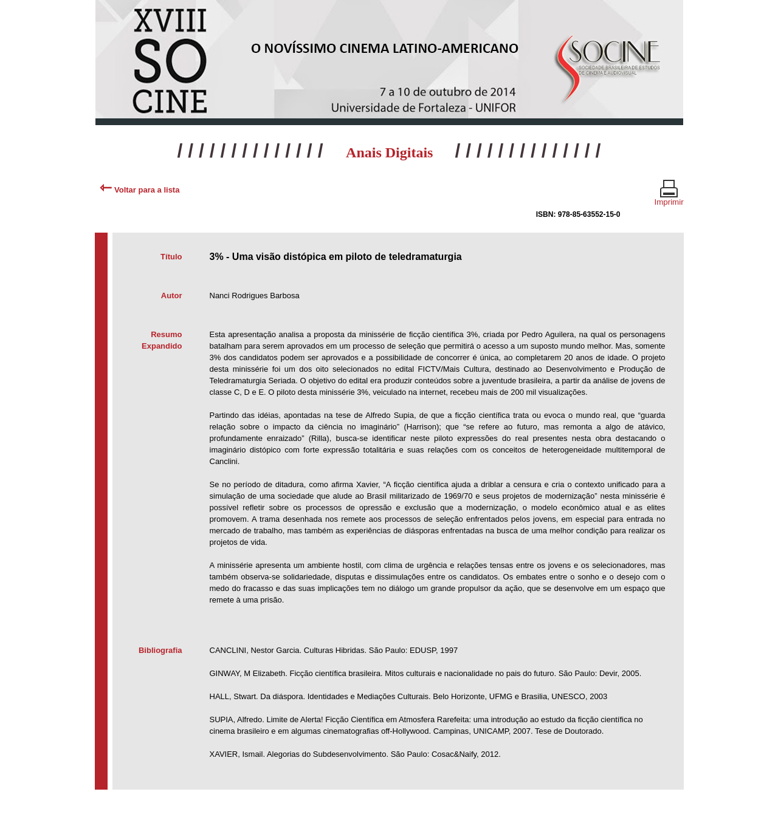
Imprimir (669, 197)
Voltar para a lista (139, 189)
